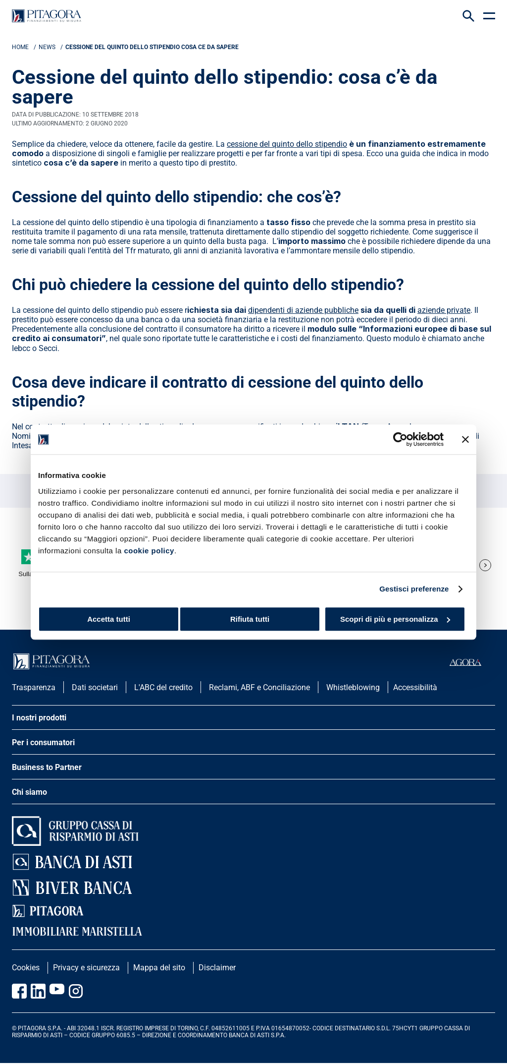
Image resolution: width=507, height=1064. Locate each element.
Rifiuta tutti (249, 619)
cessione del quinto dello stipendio (287, 144)
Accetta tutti (108, 619)
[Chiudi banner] (465, 439)
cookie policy (149, 550)
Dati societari (95, 687)
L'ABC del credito (163, 687)
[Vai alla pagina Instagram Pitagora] (75, 991)
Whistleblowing (353, 687)
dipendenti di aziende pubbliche (303, 310)
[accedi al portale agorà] (472, 662)
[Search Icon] (468, 16)
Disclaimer (217, 967)
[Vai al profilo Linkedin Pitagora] (38, 991)
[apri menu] (489, 16)
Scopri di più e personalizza (395, 619)
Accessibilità (415, 687)
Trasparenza (33, 687)
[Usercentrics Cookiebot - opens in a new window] (400, 439)
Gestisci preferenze (414, 589)
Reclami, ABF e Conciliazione (259, 687)
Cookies (26, 967)
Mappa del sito (159, 967)
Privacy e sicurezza (86, 967)
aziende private (443, 310)
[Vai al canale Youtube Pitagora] (57, 991)
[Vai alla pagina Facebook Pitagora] (19, 991)
